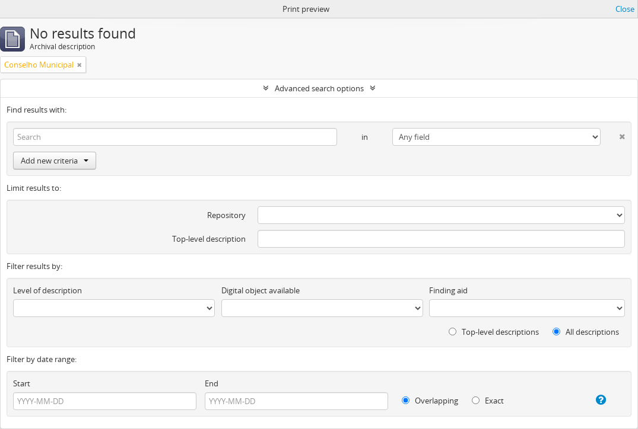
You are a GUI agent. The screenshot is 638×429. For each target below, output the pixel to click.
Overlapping (430, 400)
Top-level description (209, 238)
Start (21, 383)
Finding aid (448, 290)
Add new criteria (54, 160)
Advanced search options (319, 88)
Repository (226, 215)
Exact (488, 400)
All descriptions (586, 331)
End (211, 383)
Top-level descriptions (494, 331)
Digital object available (260, 290)
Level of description (47, 290)
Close (624, 9)
